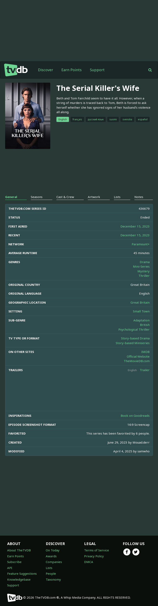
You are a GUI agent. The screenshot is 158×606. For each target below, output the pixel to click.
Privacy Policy (94, 556)
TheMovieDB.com (137, 361)
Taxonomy (53, 579)
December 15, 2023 (135, 226)
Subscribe (14, 562)
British (145, 325)
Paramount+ (141, 244)
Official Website (138, 356)
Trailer (145, 370)
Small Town (141, 311)
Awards (51, 556)
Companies (54, 562)
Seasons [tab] (36, 197)
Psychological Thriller (134, 329)
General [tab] (11, 197)
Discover (45, 69)
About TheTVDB (19, 550)
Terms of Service (96, 550)
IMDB (145, 352)
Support (97, 69)
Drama (145, 262)
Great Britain (140, 302)
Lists (49, 568)
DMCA (88, 562)
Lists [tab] (117, 197)
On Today (53, 550)
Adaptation (141, 320)
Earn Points (71, 69)
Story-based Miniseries (133, 343)
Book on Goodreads (135, 415)
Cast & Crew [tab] (65, 197)
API (9, 568)
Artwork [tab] (94, 197)
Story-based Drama (135, 338)
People (51, 573)
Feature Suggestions (22, 573)
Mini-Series (141, 266)
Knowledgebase (19, 579)
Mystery (143, 271)
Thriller (144, 276)
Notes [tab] (138, 197)
